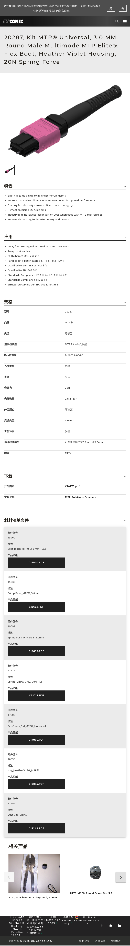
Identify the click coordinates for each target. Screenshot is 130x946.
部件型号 (13, 532)
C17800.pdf (36, 740)
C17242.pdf (36, 828)
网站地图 (116, 941)
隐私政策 (84, 941)
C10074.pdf (36, 784)
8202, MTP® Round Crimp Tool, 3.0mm (32, 898)
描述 (10, 544)
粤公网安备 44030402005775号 (87, 917)
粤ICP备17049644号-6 (68, 921)
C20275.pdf (72, 486)
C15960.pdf (36, 562)
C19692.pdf (36, 651)
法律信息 (100, 941)
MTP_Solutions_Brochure (80, 497)
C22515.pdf (36, 695)
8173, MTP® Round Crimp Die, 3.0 (91, 893)
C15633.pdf (36, 607)
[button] (125, 21)
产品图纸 (13, 555)
